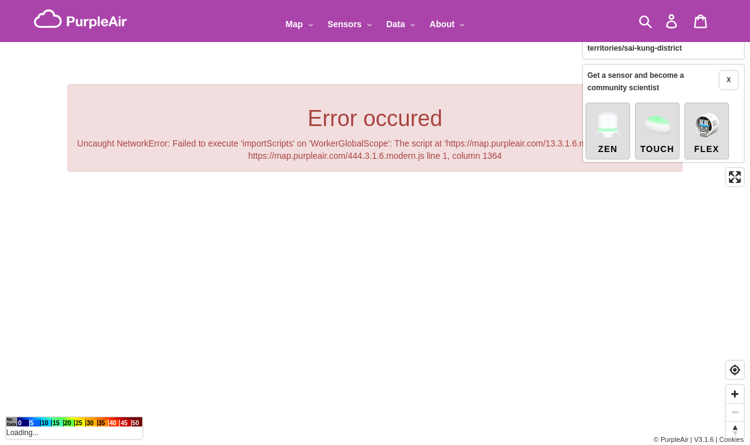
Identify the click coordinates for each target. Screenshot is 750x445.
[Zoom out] (735, 412)
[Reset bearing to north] (735, 430)
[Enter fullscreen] (735, 170)
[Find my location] (735, 370)
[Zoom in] (735, 394)
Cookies (731, 439)
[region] (375, 222)
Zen (607, 125)
